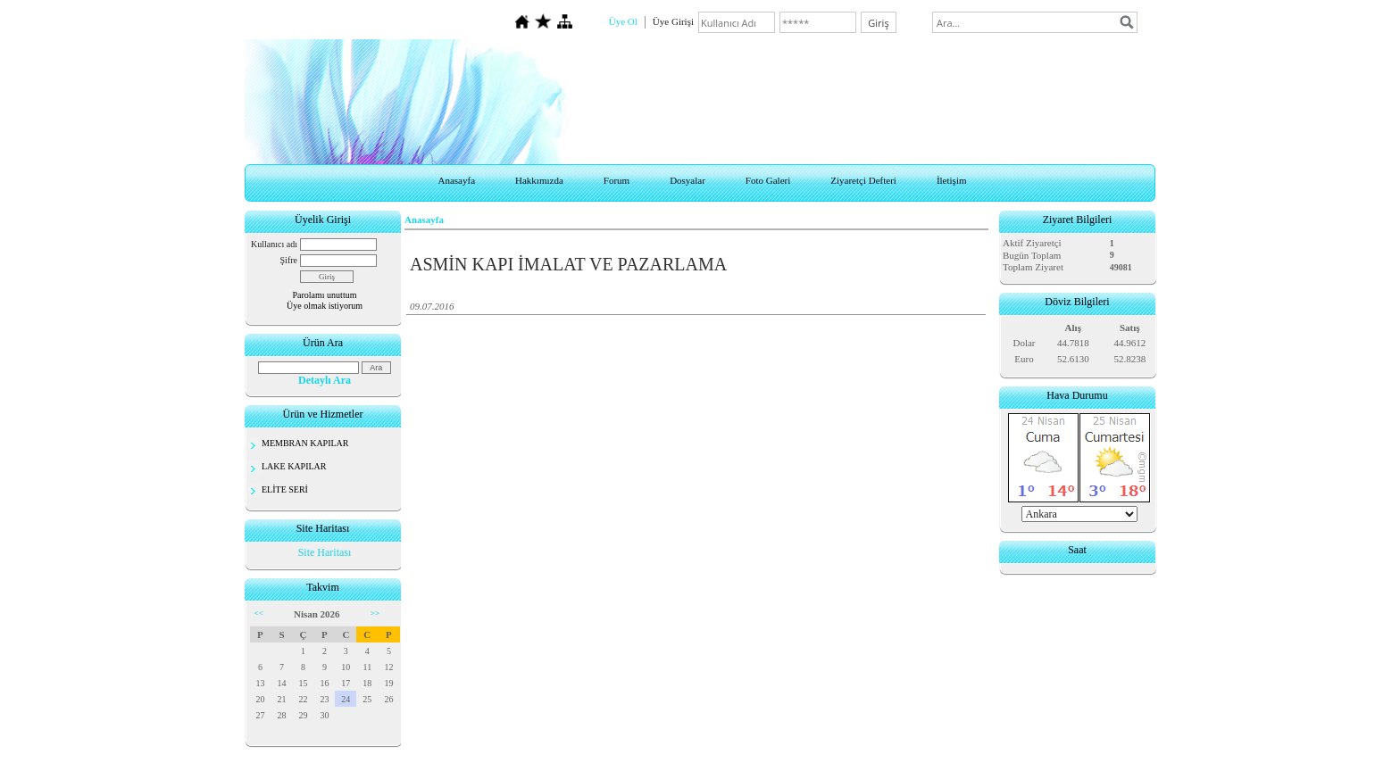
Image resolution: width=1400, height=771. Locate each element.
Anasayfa (456, 180)
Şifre (288, 260)
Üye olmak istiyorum (324, 306)
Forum (616, 180)
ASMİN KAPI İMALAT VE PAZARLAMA (568, 264)
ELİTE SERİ (285, 489)
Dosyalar (687, 180)
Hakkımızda (539, 180)
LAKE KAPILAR (294, 466)
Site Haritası (325, 552)
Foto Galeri (768, 180)
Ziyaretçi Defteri (863, 180)
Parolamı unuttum (325, 295)
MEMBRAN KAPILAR (305, 443)
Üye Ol (623, 21)
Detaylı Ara (324, 380)
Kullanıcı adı (274, 244)
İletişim (952, 180)
